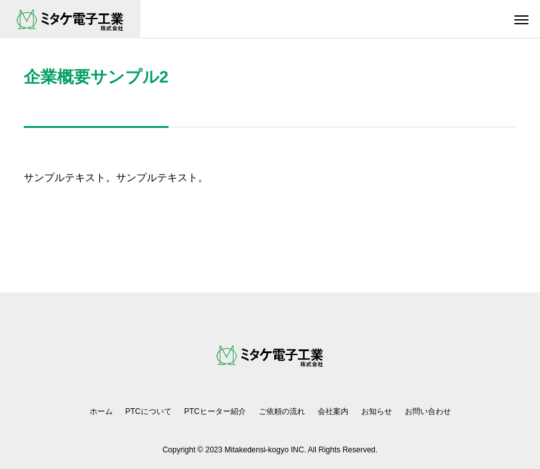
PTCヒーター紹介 (215, 411)
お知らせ (376, 411)
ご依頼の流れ (282, 411)
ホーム (101, 411)
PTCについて (149, 411)
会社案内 (333, 411)
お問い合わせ (428, 411)
